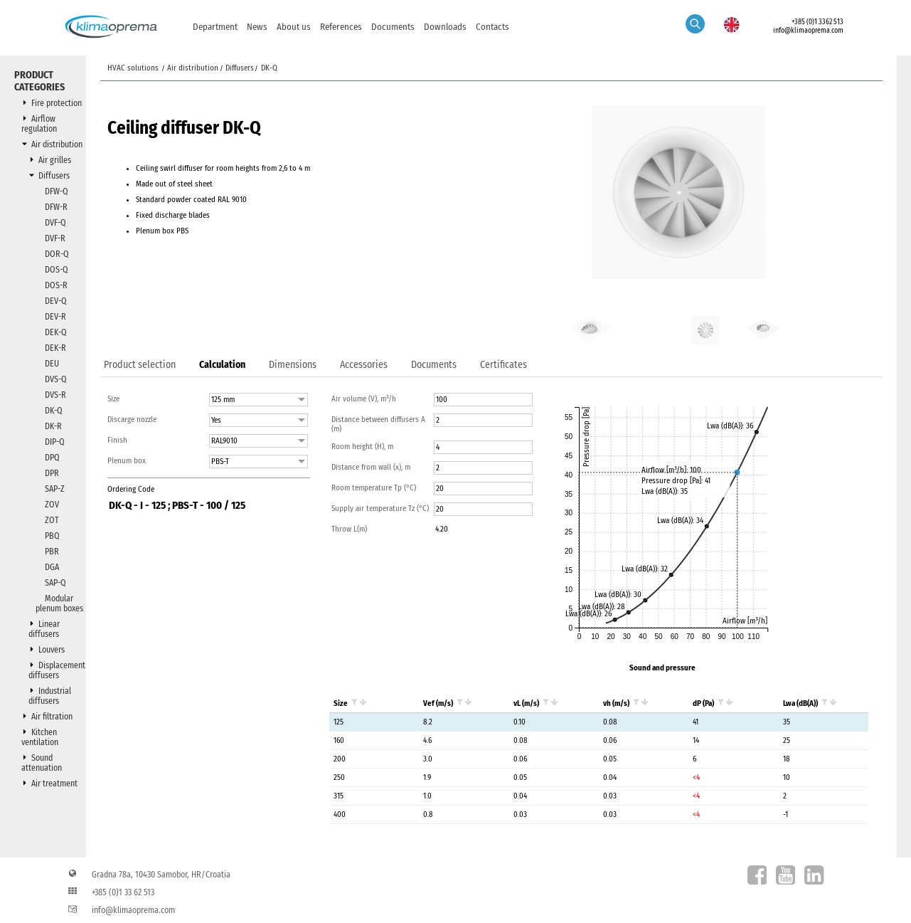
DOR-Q (57, 254)
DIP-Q (55, 442)
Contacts (492, 26)
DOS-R (56, 285)
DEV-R (55, 317)
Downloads (445, 26)
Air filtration (52, 717)
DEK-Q (56, 332)
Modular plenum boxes (59, 603)
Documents (393, 26)
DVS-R (55, 395)
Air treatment (54, 783)
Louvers (51, 650)
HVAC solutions (134, 68)
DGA (52, 567)
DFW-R (56, 207)
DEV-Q (56, 301)
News (257, 26)
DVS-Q (56, 379)
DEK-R (55, 348)
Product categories (39, 81)
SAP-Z (55, 489)
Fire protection (56, 103)
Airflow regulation (39, 124)
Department (215, 26)
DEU (52, 364)
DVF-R (55, 238)
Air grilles (54, 160)
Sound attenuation (41, 763)
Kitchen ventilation (39, 737)
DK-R (53, 426)
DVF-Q (55, 223)
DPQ (52, 458)
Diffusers (54, 176)
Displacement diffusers (56, 670)
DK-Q (54, 411)
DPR (52, 473)
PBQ (52, 536)
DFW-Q (56, 191)
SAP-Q (55, 583)
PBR (52, 552)
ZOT (52, 520)
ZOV (52, 505)
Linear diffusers (44, 629)
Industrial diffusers (49, 696)
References (341, 26)
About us (294, 26)
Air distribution (56, 144)
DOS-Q (56, 270)
